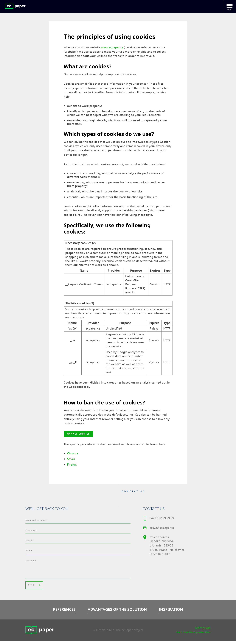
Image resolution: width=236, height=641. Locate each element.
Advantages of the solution (117, 609)
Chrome (72, 453)
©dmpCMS (203, 628)
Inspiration (171, 609)
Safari (71, 459)
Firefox (72, 465)
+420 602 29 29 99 (158, 518)
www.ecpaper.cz (112, 47)
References (64, 609)
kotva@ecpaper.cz (158, 528)
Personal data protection (193, 632)
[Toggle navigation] (229, 6)
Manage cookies (78, 433)
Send (34, 585)
